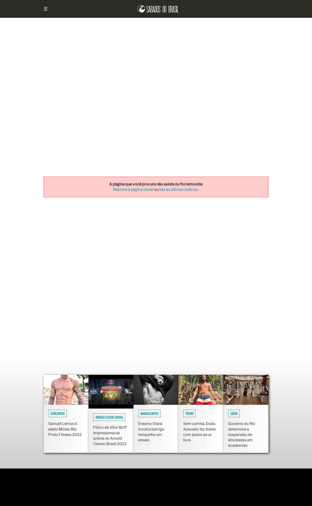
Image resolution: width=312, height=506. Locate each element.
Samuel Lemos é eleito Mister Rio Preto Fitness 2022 (65, 429)
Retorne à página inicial (133, 189)
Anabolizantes (149, 413)
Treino (189, 413)
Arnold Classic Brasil (109, 417)
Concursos (57, 413)
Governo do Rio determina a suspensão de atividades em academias (241, 434)
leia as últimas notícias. (179, 189)
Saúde (234, 413)
